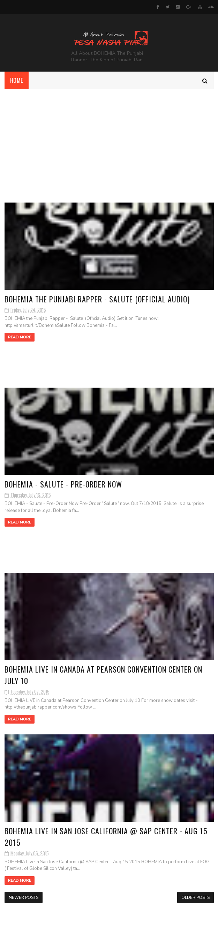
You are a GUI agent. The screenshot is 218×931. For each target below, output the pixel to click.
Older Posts (195, 897)
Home (16, 80)
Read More (19, 337)
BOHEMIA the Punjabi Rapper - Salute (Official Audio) (97, 299)
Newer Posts (23, 897)
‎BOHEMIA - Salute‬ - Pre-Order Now (63, 484)
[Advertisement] (109, 141)
